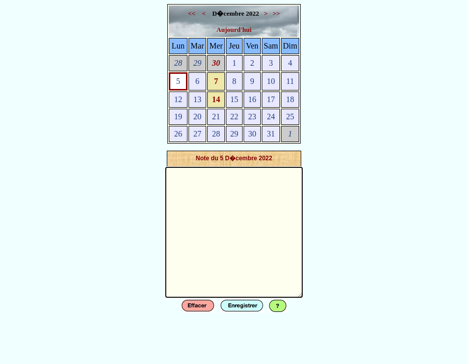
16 (252, 99)
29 (197, 63)
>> (276, 13)
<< (192, 13)
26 (178, 133)
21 (216, 116)
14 (216, 99)
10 (271, 81)
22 (234, 116)
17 (271, 99)
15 (234, 99)
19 (178, 116)
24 (271, 116)
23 (252, 116)
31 (271, 133)
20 (197, 116)
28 (178, 63)
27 (197, 133)
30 (216, 63)
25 (290, 116)
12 (178, 99)
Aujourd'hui (233, 29)
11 (290, 81)
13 (197, 99)
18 (290, 99)
